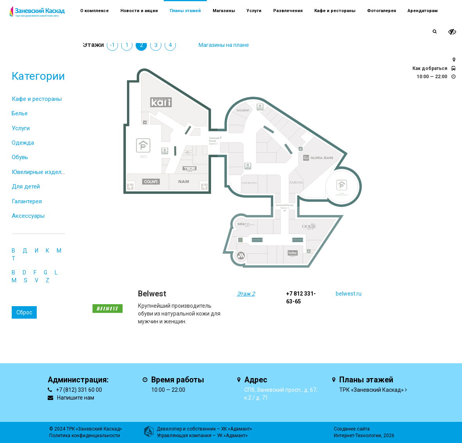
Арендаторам (423, 10)
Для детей (26, 186)
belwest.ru (349, 294)
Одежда (23, 142)
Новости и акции (139, 10)
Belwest (152, 293)
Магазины (224, 10)
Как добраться (429, 68)
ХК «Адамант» (236, 429)
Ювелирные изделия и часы (50, 172)
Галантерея (27, 201)
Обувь (20, 157)
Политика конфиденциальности (84, 435)
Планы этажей (185, 10)
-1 (112, 45)
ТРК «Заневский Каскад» (371, 390)
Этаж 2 (246, 294)
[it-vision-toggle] (452, 32)
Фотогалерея (381, 10)
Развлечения (288, 10)
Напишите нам (75, 398)
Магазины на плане (224, 45)
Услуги (21, 128)
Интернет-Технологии (357, 435)
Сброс (24, 312)
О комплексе (94, 10)
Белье (20, 113)
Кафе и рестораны (37, 98)
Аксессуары (28, 215)
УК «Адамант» (232, 435)
